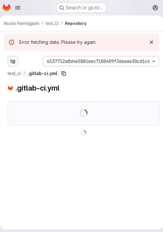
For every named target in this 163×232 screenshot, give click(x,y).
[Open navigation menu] (18, 8)
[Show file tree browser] (13, 61)
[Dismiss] (151, 42)
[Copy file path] (64, 73)
